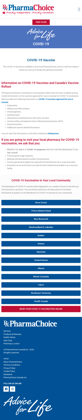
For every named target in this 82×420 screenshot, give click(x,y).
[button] (79, 9)
